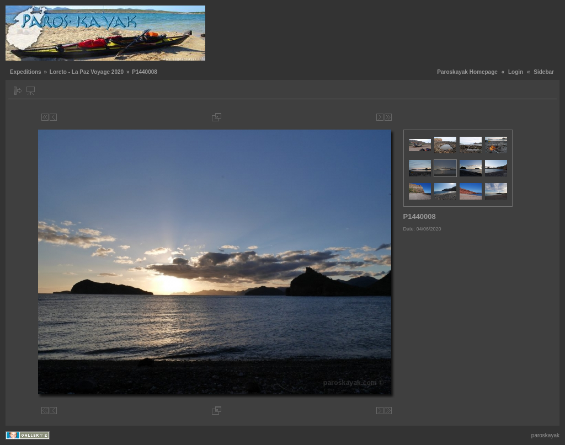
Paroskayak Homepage (467, 72)
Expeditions (25, 72)
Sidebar (544, 72)
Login (515, 72)
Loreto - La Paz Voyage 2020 (87, 72)
